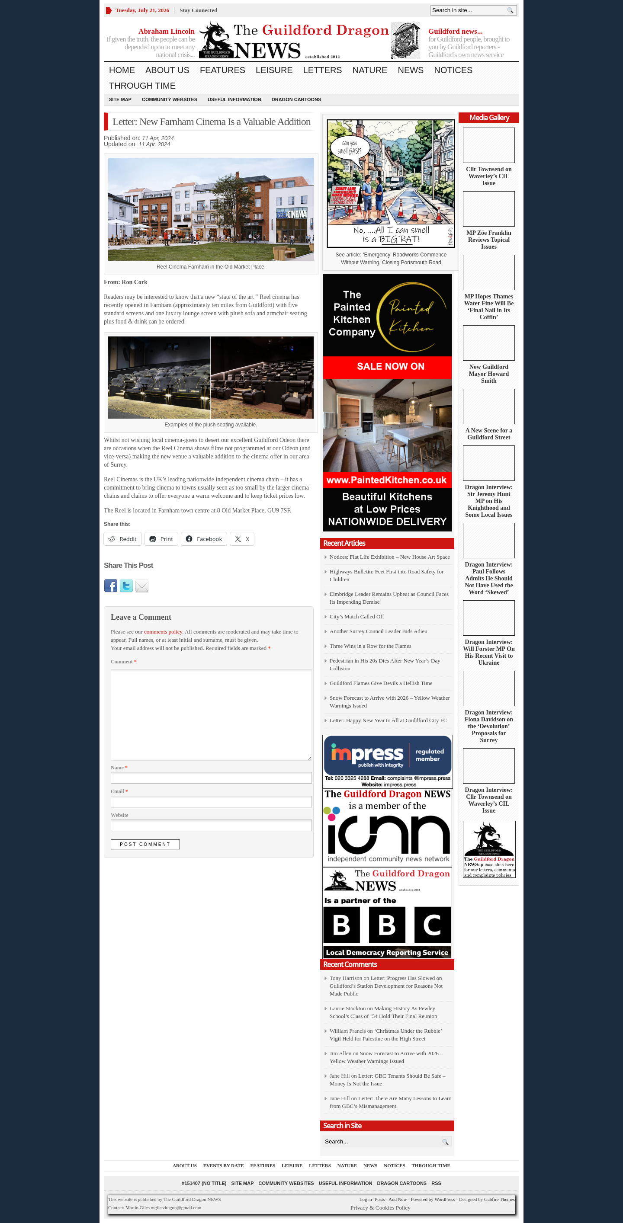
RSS (436, 1183)
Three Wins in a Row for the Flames (370, 646)
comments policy (163, 631)
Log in (366, 1199)
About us (167, 70)
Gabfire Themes (499, 1199)
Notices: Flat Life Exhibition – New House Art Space (390, 557)
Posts (380, 1199)
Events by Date (223, 1165)
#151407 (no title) (204, 1183)
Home (122, 70)
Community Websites (169, 99)
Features (222, 70)
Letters (322, 70)
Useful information (234, 99)
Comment (124, 662)
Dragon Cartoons (296, 99)
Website (119, 815)
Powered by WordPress (433, 1199)
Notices (453, 70)
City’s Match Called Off (357, 616)
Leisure (274, 70)
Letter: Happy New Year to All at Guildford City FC (388, 720)
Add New (398, 1199)
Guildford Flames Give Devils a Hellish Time (381, 683)
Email (119, 791)
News (411, 70)
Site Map (120, 99)
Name (119, 768)
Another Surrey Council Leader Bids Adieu (378, 631)
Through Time (142, 85)
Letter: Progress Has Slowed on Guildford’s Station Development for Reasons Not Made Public (386, 986)
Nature (370, 70)
